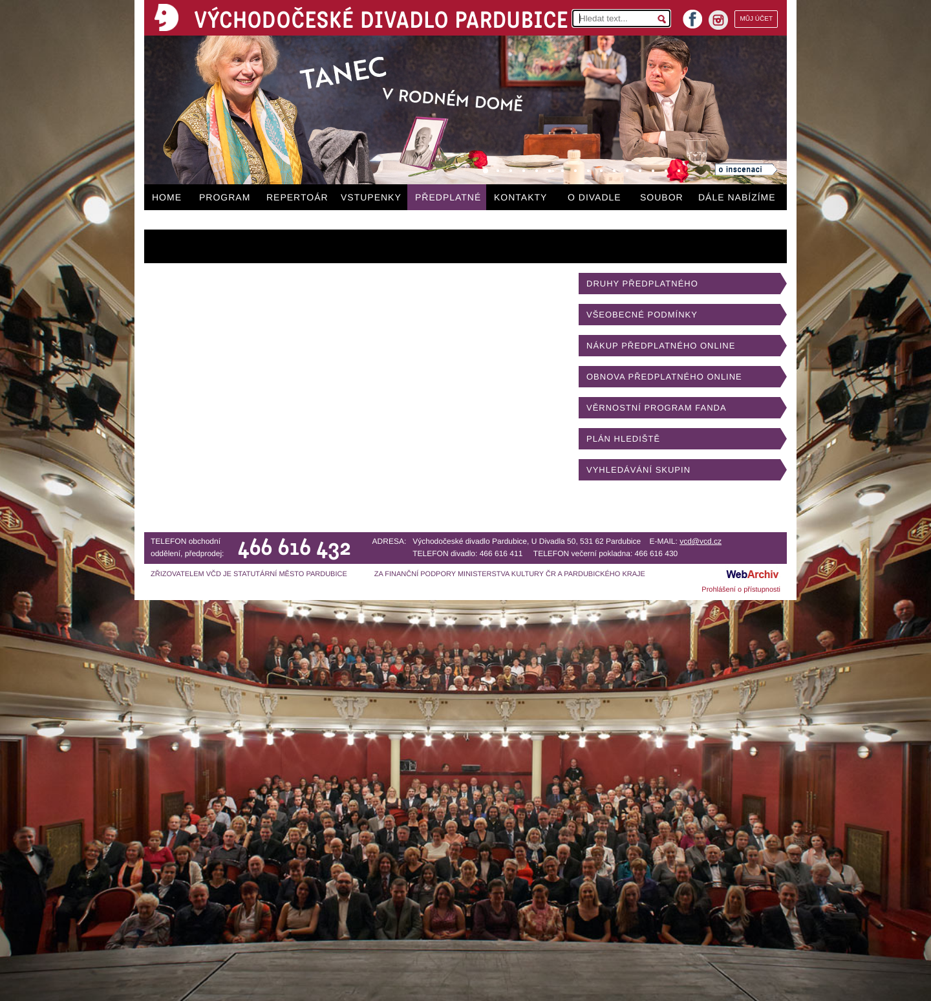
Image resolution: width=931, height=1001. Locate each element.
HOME (167, 197)
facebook (692, 15)
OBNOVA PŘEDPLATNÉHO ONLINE (664, 377)
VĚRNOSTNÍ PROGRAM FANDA (656, 408)
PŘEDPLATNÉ (448, 197)
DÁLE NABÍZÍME (737, 197)
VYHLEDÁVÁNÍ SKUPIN (638, 470)
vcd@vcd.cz (701, 541)
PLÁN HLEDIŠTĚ (623, 439)
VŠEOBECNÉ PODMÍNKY (642, 314)
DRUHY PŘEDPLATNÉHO (642, 283)
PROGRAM (224, 197)
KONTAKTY (520, 197)
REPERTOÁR (297, 197)
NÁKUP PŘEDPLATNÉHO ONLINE (660, 345)
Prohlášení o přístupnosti (740, 590)
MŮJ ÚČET (756, 19)
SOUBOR (661, 197)
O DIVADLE (594, 197)
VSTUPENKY (371, 197)
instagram (718, 20)
